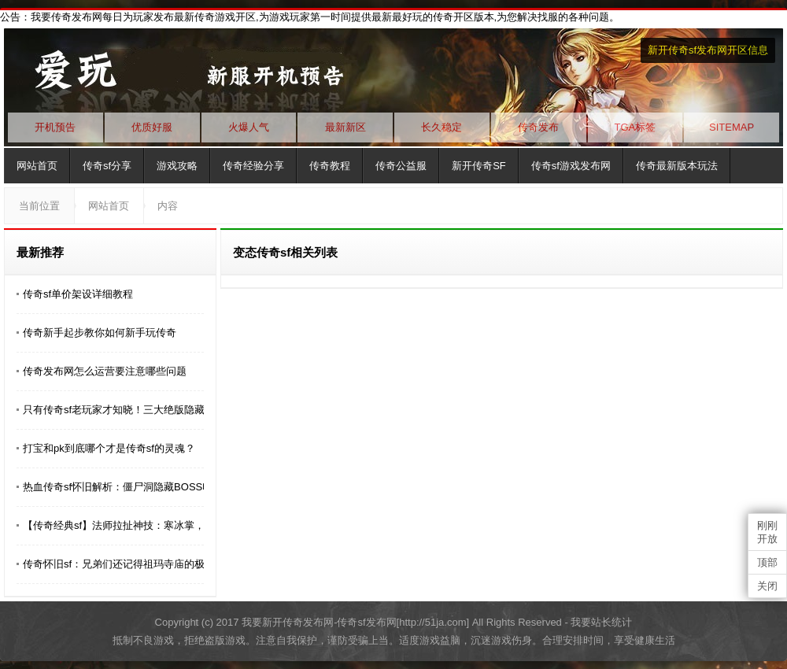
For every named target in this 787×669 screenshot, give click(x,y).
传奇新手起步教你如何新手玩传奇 (99, 332)
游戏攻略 (177, 166)
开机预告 (55, 127)
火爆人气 (248, 127)
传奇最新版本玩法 (677, 166)
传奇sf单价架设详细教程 (78, 294)
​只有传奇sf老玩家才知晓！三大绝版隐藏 (114, 410)
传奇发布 (538, 127)
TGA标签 (635, 127)
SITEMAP (731, 127)
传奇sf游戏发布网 (571, 166)
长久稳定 (441, 127)
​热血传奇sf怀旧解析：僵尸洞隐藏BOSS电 (117, 487)
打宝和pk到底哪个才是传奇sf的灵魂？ (109, 448)
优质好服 (151, 127)
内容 (167, 206)
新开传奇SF (479, 166)
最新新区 (345, 127)
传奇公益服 (401, 166)
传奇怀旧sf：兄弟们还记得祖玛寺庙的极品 (119, 564)
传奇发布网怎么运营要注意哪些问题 (105, 371)
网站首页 (37, 166)
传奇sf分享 (107, 166)
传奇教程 (329, 166)
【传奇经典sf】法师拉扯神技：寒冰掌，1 (116, 525)
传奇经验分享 (253, 166)
